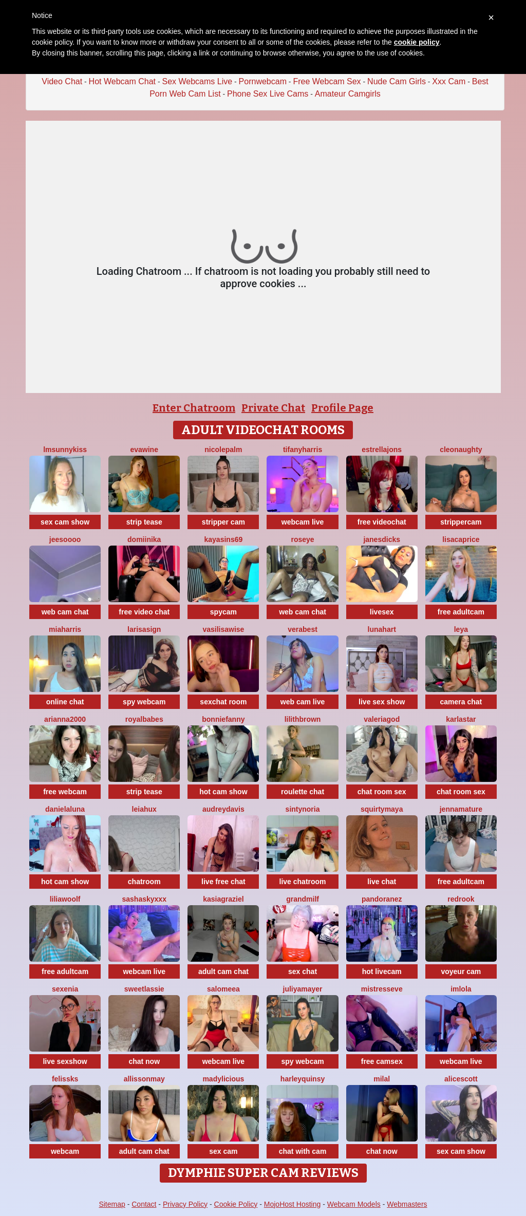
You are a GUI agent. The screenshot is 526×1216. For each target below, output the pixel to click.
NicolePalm (223, 449)
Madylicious (223, 1079)
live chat (381, 881)
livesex (382, 612)
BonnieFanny (223, 719)
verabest (302, 629)
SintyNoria (303, 809)
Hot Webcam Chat (122, 81)
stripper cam (223, 522)
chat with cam (303, 1151)
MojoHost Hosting (292, 1204)
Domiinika (144, 539)
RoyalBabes (144, 719)
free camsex (382, 1061)
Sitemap (112, 1204)
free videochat (382, 522)
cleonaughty (461, 449)
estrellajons (382, 449)
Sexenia (65, 989)
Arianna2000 (65, 719)
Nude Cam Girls (396, 81)
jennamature (461, 809)
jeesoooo (65, 539)
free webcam (65, 792)
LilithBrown (303, 719)
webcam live (302, 522)
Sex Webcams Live (197, 81)
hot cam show (223, 792)
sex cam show (65, 522)
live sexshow (65, 1061)
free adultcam (461, 612)
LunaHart (382, 629)
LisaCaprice (460, 539)
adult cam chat (223, 971)
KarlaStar (461, 719)
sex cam (223, 1151)
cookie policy (417, 42)
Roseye (302, 539)
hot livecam (382, 971)
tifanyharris (302, 449)
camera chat (461, 702)
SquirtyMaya (382, 809)
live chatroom (302, 881)
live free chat (223, 881)
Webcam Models (354, 1204)
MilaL (381, 1079)
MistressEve (382, 989)
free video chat (144, 612)
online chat (65, 702)
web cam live (302, 702)
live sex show (382, 702)
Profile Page (342, 408)
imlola (460, 989)
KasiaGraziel (223, 899)
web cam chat (65, 612)
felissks (65, 1079)
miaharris (65, 629)
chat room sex (382, 792)
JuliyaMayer (303, 989)
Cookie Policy (236, 1204)
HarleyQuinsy (302, 1079)
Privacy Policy (185, 1204)
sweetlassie (144, 989)
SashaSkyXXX (144, 899)
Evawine (144, 449)
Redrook (460, 899)
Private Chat (273, 408)
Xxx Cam (448, 81)
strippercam (460, 522)
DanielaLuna (65, 809)
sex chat (302, 971)
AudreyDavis (223, 809)
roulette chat (302, 792)
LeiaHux (144, 809)
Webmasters (407, 1204)
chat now (144, 1061)
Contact (144, 1204)
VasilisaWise (223, 629)
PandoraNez (382, 899)
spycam (223, 612)
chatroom (144, 881)
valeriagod (382, 719)
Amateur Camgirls (348, 93)
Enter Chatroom (194, 408)
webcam (65, 1151)
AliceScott (461, 1079)
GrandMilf (302, 899)
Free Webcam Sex (327, 81)
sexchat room (223, 702)
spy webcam (144, 702)
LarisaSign (144, 629)
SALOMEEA (223, 989)
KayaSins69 (223, 539)
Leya (461, 629)
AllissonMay (144, 1079)
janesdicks (381, 539)
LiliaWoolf (65, 899)
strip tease (144, 522)
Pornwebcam (263, 81)
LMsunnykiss (65, 449)
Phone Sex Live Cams (267, 93)
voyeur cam (461, 971)
